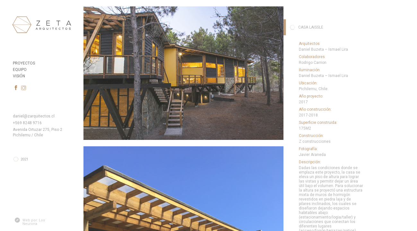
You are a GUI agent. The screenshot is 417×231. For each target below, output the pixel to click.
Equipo (20, 69)
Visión (19, 76)
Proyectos (24, 63)
